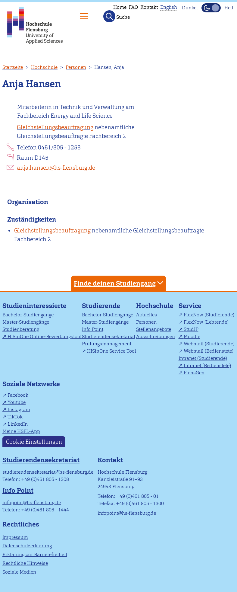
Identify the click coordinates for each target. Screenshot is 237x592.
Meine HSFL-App (21, 431)
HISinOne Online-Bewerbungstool (45, 336)
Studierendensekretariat (108, 336)
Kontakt (149, 7)
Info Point (92, 329)
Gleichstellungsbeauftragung (55, 127)
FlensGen (194, 373)
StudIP (191, 329)
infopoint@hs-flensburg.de (31, 502)
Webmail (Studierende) (209, 344)
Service (190, 305)
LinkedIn (18, 424)
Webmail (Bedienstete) (208, 351)
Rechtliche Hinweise (25, 563)
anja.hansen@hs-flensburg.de (56, 167)
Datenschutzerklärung (27, 545)
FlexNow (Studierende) (209, 315)
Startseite (12, 67)
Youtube (17, 402)
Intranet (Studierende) (203, 358)
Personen (76, 67)
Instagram (19, 409)
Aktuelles (146, 315)
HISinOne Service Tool (111, 351)
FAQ (133, 7)
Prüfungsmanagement (106, 344)
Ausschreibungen (155, 336)
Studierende (101, 305)
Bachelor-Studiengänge (28, 315)
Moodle (192, 336)
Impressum (15, 537)
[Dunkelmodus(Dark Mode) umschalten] (211, 7)
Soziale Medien (19, 572)
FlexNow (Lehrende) (206, 322)
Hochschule (44, 67)
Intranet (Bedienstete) (207, 365)
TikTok (15, 417)
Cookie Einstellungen (34, 441)
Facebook (18, 395)
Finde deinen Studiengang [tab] (119, 283)
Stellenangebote (153, 329)
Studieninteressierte (34, 305)
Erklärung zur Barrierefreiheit (34, 554)
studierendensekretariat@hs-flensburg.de (47, 472)
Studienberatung (20, 329)
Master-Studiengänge (25, 322)
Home (119, 7)
